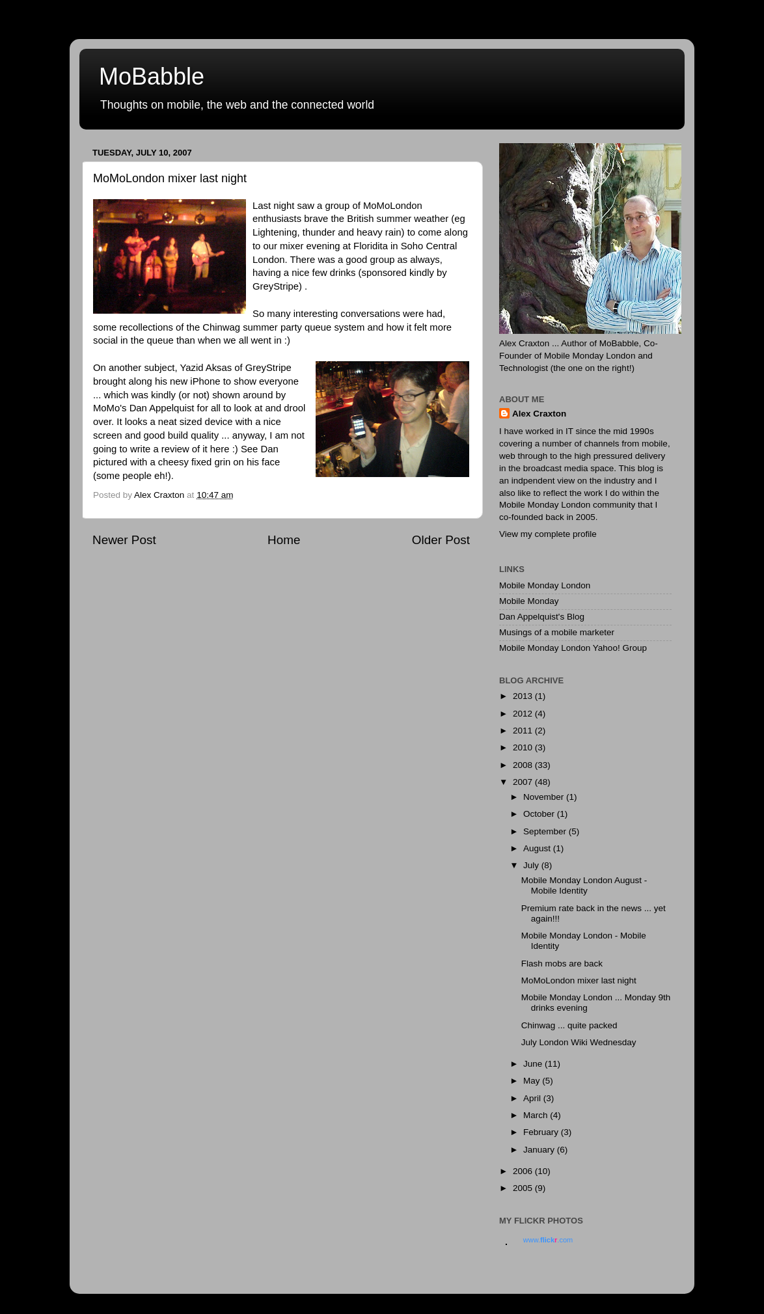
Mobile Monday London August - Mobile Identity (584, 885)
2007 (524, 782)
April (533, 1098)
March (536, 1115)
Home (283, 540)
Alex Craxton (539, 413)
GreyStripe (275, 286)
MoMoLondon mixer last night (578, 980)
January (540, 1150)
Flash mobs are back (562, 963)
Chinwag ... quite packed (569, 1025)
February (542, 1132)
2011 (524, 730)
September (546, 831)
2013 (524, 696)
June (534, 1064)
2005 (524, 1188)
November (544, 797)
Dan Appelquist (162, 408)
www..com (548, 1240)
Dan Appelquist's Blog (541, 617)
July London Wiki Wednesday (578, 1042)
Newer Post (124, 540)
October (540, 814)
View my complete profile (548, 534)
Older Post (441, 540)
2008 (524, 765)
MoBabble (151, 76)
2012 (524, 714)
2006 (524, 1171)
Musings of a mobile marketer (556, 632)
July (532, 865)
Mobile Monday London (544, 585)
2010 (524, 747)
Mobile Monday (529, 601)
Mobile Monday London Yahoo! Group (573, 648)
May (532, 1081)
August (538, 848)
